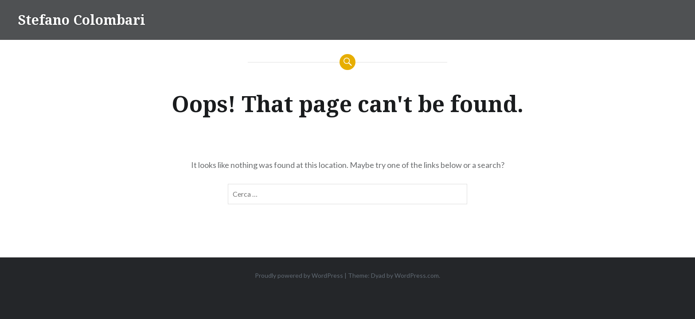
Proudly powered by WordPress (299, 275)
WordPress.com (416, 275)
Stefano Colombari (81, 20)
